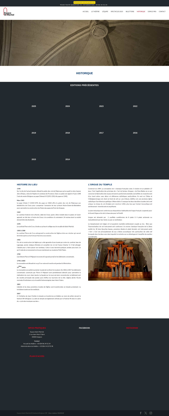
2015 (34, 159)
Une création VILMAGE (56, 413)
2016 (135, 133)
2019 (34, 133)
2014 (67, 159)
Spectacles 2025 (117, 11)
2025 (34, 106)
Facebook (84, 328)
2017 (101, 133)
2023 (101, 106)
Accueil (86, 11)
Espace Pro (152, 11)
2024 (67, 106)
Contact (162, 11)
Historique (141, 11)
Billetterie (130, 11)
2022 (135, 106)
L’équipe (105, 11)
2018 (67, 133)
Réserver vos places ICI (84, 2)
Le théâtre (95, 11)
